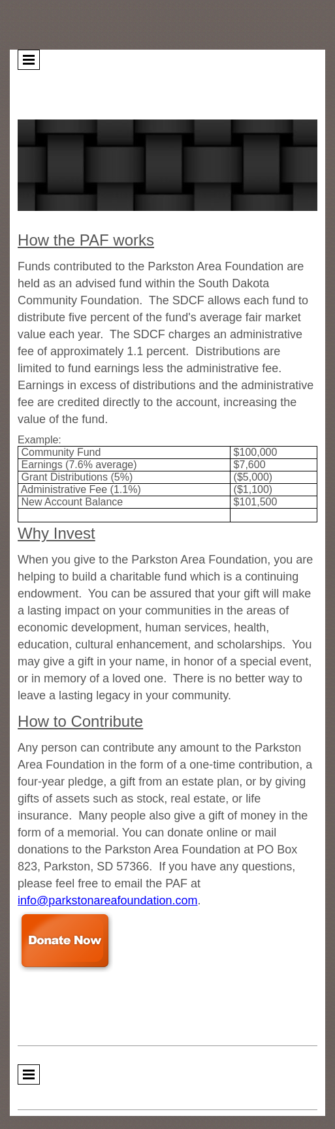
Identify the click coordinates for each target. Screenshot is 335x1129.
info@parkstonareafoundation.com (107, 900)
